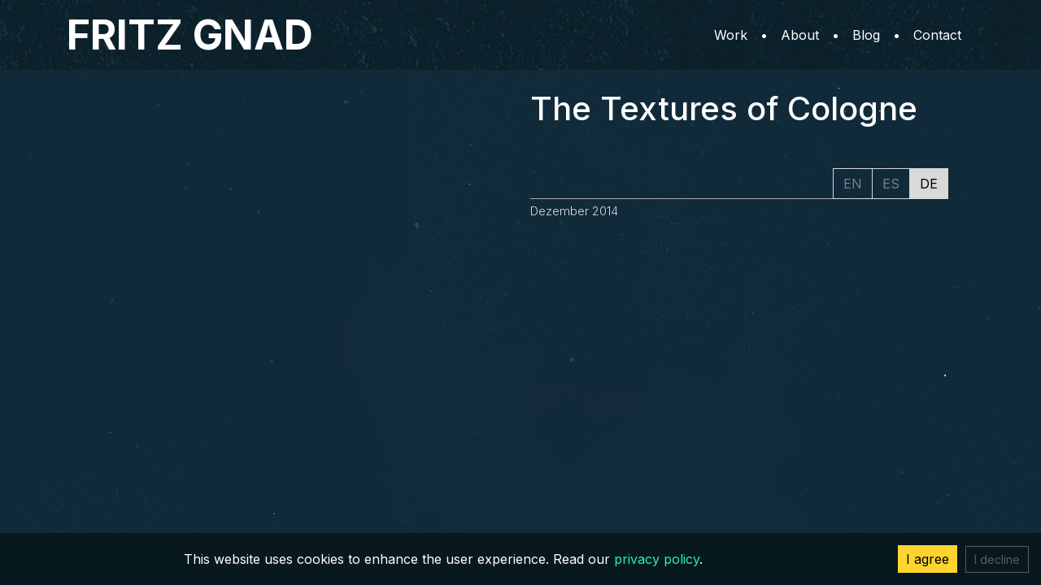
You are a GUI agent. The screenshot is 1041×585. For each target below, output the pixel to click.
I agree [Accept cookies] (927, 559)
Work (730, 35)
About (800, 35)
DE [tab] (929, 184)
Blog (866, 35)
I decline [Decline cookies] (997, 559)
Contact (937, 35)
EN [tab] (852, 184)
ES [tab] (890, 184)
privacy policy (656, 559)
